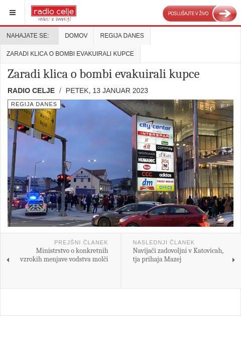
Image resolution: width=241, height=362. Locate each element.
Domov (76, 35)
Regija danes (122, 35)
